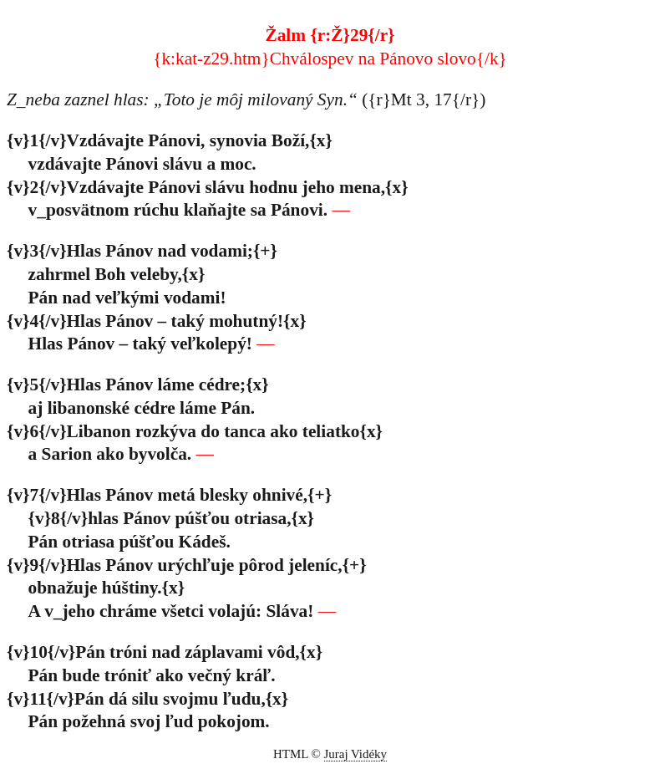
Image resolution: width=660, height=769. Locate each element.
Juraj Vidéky (356, 754)
